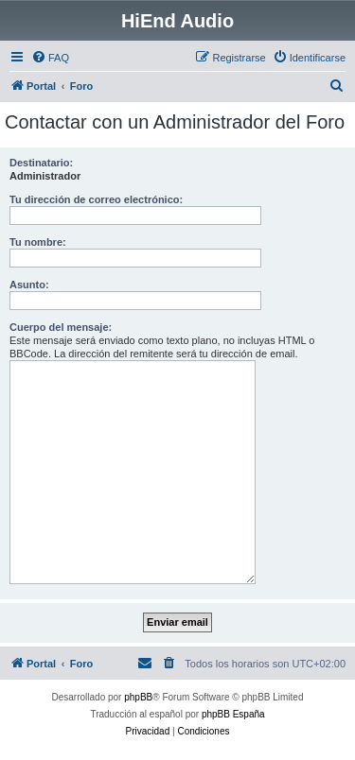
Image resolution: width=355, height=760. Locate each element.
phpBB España (233, 714)
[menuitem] (50, 57)
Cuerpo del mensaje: (60, 327)
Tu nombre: (37, 242)
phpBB (138, 697)
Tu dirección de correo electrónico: (96, 199)
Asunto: (29, 284)
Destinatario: (41, 162)
